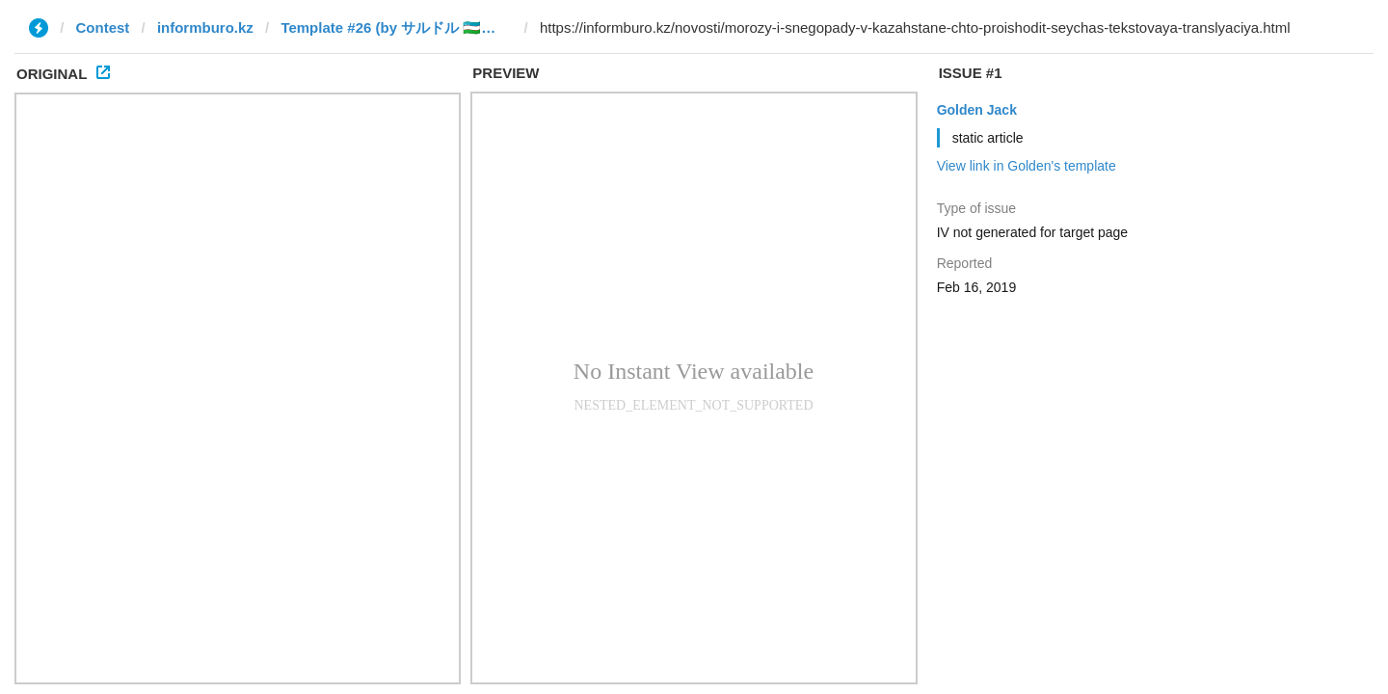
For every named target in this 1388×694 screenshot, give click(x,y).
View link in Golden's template (1026, 166)
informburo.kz (205, 27)
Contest (103, 27)
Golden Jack (977, 110)
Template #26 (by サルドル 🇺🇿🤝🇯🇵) (396, 27)
